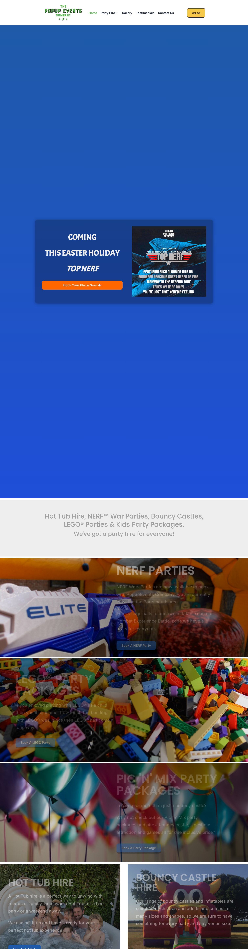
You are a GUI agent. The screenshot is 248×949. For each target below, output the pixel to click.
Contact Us (166, 13)
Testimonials (145, 13)
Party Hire (108, 13)
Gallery (127, 13)
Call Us (196, 12)
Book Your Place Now (80, 285)
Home (93, 13)
